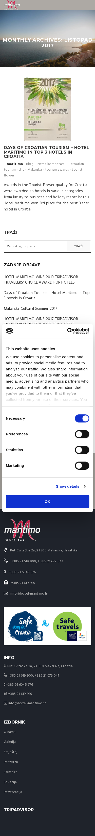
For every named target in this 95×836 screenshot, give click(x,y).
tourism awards (57, 170)
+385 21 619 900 (20, 676)
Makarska (34, 170)
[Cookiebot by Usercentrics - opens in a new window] (67, 331)
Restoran (11, 762)
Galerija (10, 742)
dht (21, 170)
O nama (10, 732)
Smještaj (10, 752)
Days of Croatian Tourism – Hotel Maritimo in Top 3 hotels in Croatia (46, 152)
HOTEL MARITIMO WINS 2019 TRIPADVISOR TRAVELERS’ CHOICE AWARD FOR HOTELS (41, 280)
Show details (68, 486)
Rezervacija (13, 792)
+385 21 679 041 (47, 676)
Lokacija (10, 782)
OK (47, 501)
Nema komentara (51, 164)
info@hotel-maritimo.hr (29, 594)
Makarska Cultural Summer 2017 (31, 309)
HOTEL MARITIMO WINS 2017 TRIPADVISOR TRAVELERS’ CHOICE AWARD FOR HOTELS (41, 321)
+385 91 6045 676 (19, 685)
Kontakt (10, 772)
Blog (29, 164)
